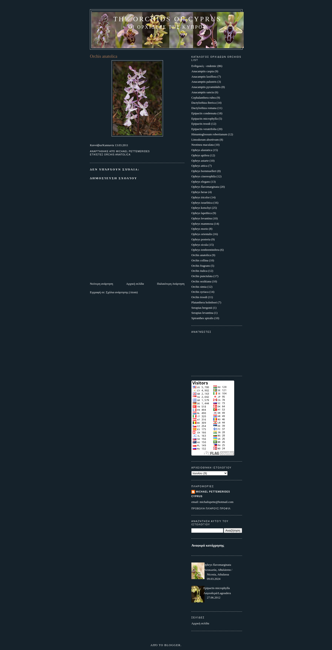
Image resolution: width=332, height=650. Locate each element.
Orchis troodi (199, 297)
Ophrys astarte (200, 160)
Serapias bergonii (201, 307)
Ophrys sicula (199, 244)
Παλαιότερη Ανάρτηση (170, 283)
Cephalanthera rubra (203, 97)
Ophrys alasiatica (201, 150)
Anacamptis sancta (202, 92)
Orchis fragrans (200, 265)
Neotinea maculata (202, 144)
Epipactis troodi (200, 123)
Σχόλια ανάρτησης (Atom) (122, 292)
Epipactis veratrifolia (203, 129)
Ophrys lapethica (201, 213)
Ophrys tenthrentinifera (205, 249)
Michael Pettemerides (213, 491)
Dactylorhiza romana (203, 108)
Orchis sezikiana (201, 281)
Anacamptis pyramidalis (206, 87)
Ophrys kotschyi (201, 207)
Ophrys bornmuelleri (203, 171)
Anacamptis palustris (203, 81)
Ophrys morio (199, 228)
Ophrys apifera (200, 155)
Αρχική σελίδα (135, 283)
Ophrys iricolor (200, 197)
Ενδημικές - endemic (203, 66)
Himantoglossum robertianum (209, 134)
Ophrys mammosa (202, 223)
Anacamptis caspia (202, 71)
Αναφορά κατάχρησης (207, 545)
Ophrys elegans (200, 181)
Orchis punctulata (202, 276)
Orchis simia (199, 286)
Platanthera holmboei (204, 302)
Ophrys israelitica (202, 202)
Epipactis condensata (203, 113)
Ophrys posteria (200, 239)
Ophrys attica (199, 165)
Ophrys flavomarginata (205, 186)
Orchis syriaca (200, 291)
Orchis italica (199, 270)
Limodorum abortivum (205, 139)
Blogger (172, 645)
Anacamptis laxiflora (203, 76)
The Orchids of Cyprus (167, 19)
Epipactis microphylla (204, 118)
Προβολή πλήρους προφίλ (211, 508)
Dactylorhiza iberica (203, 102)
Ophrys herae (199, 192)
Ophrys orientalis (201, 234)
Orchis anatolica (117, 154)
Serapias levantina (202, 312)
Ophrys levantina (201, 218)
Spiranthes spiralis (202, 318)
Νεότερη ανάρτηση (101, 283)
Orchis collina (199, 260)
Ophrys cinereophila (203, 176)
